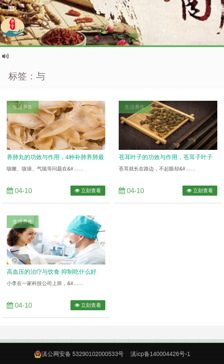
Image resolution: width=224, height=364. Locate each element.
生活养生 (23, 107)
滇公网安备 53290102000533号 (83, 354)
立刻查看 (88, 191)
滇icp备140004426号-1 (160, 354)
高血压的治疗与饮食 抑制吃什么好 (51, 271)
